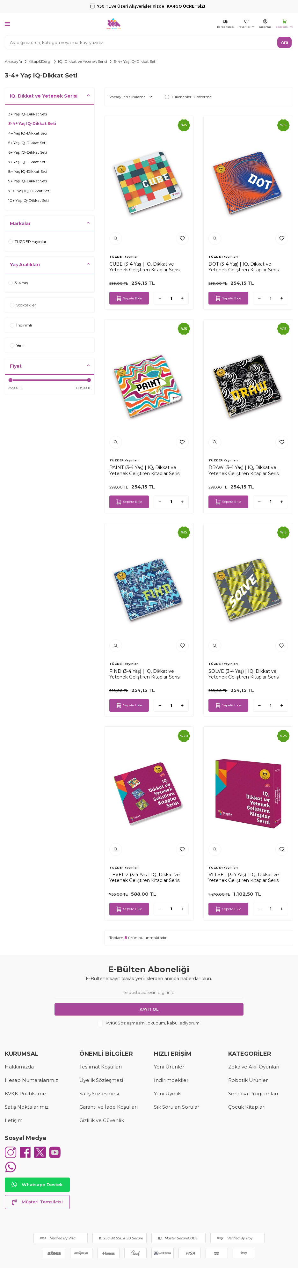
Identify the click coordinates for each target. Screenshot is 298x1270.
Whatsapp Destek (37, 1187)
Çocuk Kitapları (246, 1107)
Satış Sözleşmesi (99, 1093)
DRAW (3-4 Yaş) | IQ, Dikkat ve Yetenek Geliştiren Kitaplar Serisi (244, 470)
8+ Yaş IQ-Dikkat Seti (27, 171)
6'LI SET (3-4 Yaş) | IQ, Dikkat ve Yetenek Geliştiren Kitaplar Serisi (244, 877)
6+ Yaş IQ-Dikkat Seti (27, 152)
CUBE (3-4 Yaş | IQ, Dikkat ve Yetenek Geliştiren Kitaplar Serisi (144, 267)
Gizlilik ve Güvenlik (101, 1120)
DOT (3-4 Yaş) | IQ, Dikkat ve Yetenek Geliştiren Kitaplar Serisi (244, 267)
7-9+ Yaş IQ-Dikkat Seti (29, 190)
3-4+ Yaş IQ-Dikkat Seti (32, 123)
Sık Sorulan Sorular (176, 1107)
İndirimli (21, 325)
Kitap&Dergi (40, 61)
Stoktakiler (23, 305)
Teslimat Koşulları (100, 1067)
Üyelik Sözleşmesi (101, 1080)
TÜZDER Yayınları (27, 241)
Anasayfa (13, 61)
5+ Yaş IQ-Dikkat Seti (27, 142)
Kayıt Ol (149, 1009)
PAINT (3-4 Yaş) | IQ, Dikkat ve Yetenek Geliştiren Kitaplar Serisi (144, 470)
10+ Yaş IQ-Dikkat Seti (28, 200)
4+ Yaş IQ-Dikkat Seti (27, 133)
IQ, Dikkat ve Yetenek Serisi (82, 61)
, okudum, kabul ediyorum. (149, 1023)
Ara (284, 42)
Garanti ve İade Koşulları (108, 1107)
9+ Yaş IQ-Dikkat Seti (27, 181)
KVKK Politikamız (26, 1093)
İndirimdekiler (171, 1080)
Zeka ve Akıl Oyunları (253, 1067)
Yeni (17, 345)
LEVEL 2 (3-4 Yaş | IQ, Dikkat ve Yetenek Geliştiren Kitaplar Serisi (144, 877)
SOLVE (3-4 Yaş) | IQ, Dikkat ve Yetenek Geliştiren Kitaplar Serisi (244, 674)
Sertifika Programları (253, 1093)
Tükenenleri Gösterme (188, 96)
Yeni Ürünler (169, 1067)
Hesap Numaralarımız (31, 1080)
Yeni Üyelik (167, 1093)
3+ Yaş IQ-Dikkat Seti (27, 114)
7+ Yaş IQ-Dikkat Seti (27, 161)
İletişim (14, 1120)
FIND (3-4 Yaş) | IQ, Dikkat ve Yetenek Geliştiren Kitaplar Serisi (144, 674)
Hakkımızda (19, 1067)
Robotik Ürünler (248, 1080)
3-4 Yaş (18, 282)
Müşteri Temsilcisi (37, 1204)
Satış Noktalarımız (26, 1107)
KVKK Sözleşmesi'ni (125, 1022)
